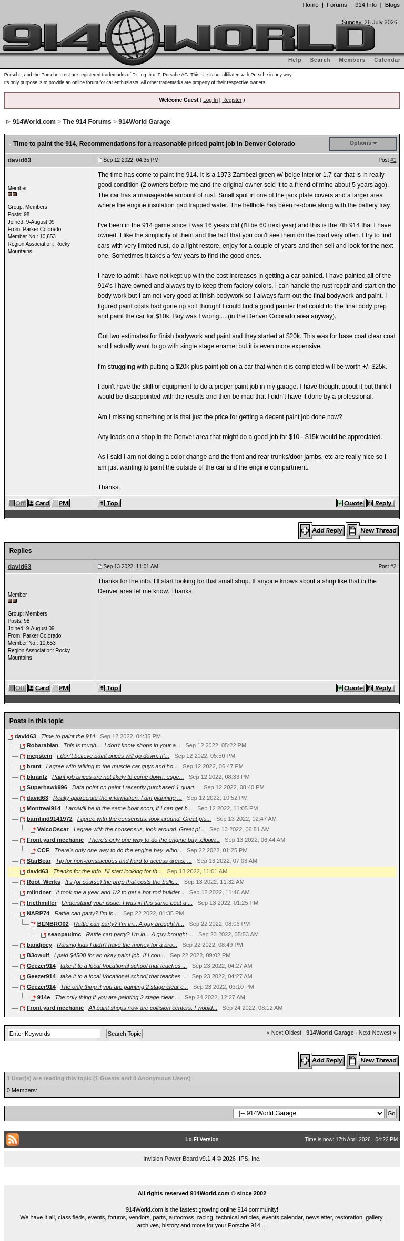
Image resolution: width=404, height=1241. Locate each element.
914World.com (34, 122)
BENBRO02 (53, 924)
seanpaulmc (65, 934)
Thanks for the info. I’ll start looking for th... (107, 871)
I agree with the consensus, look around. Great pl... (139, 829)
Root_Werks (43, 882)
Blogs (392, 5)
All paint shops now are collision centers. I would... (152, 1008)
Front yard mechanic (55, 840)
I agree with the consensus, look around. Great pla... (144, 819)
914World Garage (144, 122)
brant (34, 766)
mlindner (39, 892)
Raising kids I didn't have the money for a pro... (117, 945)
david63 (20, 160)
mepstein (39, 756)
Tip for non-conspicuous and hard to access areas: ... (124, 861)
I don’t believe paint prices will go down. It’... (113, 756)
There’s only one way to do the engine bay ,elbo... (118, 850)
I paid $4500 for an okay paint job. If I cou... (109, 955)
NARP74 (38, 913)
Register (231, 100)
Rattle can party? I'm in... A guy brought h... (129, 924)
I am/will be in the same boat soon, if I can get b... (129, 808)
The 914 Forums (87, 122)
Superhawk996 (47, 787)
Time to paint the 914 (68, 736)
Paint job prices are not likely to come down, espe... (118, 777)
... (202, 1181)
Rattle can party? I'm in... (86, 913)
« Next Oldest (284, 1032)
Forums (337, 5)
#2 (393, 566)
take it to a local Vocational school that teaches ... (123, 966)
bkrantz (37, 777)
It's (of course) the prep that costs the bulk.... (122, 882)
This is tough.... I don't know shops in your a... (122, 745)
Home (310, 5)
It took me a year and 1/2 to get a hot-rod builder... (120, 892)
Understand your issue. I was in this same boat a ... (127, 903)
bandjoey (39, 945)
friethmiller (42, 903)
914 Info (366, 5)
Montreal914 (43, 808)
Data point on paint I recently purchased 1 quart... (135, 787)
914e (43, 997)
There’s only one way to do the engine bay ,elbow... (154, 840)
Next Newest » (378, 1032)
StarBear (39, 861)
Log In (210, 100)
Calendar (387, 60)
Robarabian (43, 745)
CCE (43, 850)
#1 (393, 160)
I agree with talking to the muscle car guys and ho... (112, 766)
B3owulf (38, 955)
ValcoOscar (53, 829)
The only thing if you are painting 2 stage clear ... (117, 997)
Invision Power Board (170, 1158)
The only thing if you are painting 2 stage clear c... (124, 987)
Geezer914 (41, 966)
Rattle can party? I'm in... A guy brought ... (140, 934)
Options (361, 143)
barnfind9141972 (50, 819)
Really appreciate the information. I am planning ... (117, 798)
